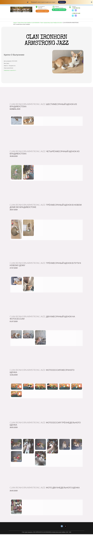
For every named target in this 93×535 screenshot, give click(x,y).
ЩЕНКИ (18, 20)
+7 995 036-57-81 (76, 8)
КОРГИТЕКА (38, 20)
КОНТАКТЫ (45, 20)
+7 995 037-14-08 (76, 13)
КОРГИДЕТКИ (31, 20)
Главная (15, 23)
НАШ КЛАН (24, 20)
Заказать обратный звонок (59, 9)
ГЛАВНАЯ (13, 20)
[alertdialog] (46, 2)
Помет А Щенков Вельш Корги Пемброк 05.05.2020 (56, 23)
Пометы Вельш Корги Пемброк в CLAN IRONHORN (30, 23)
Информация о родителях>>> (10, 79)
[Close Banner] (91, 2)
